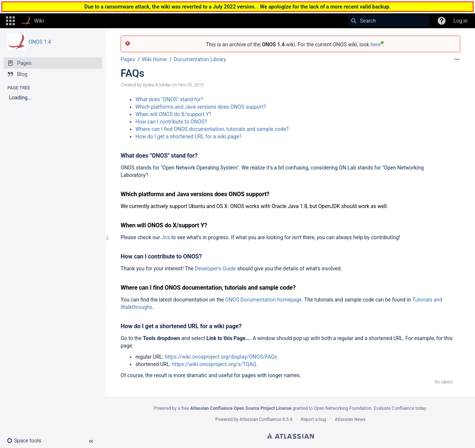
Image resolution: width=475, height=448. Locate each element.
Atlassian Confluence (260, 419)
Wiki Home (154, 59)
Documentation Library (200, 59)
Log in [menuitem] (460, 21)
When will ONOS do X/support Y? (173, 114)
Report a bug (313, 419)
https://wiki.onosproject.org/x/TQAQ (214, 364)
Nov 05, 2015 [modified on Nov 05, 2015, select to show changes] (191, 85)
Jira (165, 237)
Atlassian (290, 436)
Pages (128, 59)
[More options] (457, 59)
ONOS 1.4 (40, 42)
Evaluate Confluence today (400, 408)
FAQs (132, 73)
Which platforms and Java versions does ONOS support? (200, 107)
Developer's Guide (215, 268)
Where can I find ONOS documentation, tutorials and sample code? (212, 129)
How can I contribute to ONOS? (171, 122)
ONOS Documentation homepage (263, 300)
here (376, 44)
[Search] (354, 21)
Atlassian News (350, 419)
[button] (10, 20)
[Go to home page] (32, 20)
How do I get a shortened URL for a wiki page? (188, 136)
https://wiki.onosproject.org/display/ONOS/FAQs (221, 357)
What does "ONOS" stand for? (169, 99)
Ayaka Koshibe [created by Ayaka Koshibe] (156, 85)
